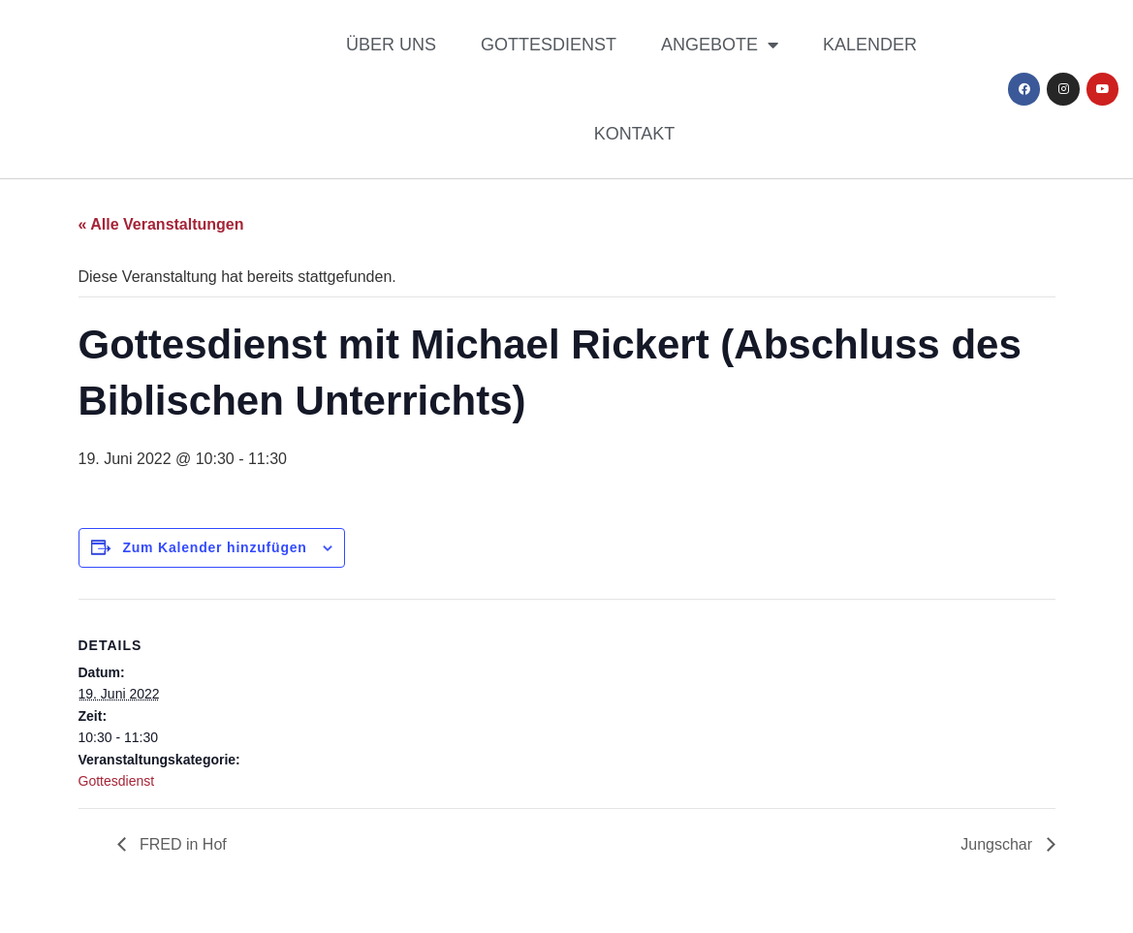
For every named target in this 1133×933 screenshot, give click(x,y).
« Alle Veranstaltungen (161, 224)
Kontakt (635, 133)
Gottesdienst (548, 44)
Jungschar (998, 844)
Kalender (870, 44)
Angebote (719, 44)
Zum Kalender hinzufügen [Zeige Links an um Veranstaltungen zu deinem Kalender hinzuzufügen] (214, 547)
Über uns (391, 44)
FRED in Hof (181, 844)
